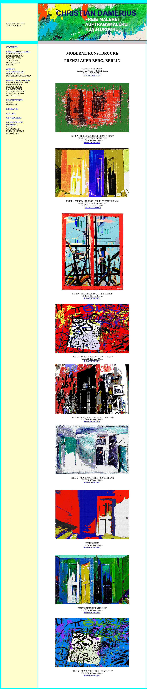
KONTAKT (11, 113)
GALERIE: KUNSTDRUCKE (18, 80)
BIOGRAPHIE (12, 109)
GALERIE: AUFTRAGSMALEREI (15, 70)
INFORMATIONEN (14, 100)
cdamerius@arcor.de (92, 75)
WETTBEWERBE (13, 118)
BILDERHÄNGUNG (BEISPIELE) (14, 123)
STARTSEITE (12, 47)
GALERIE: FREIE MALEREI (18, 51)
